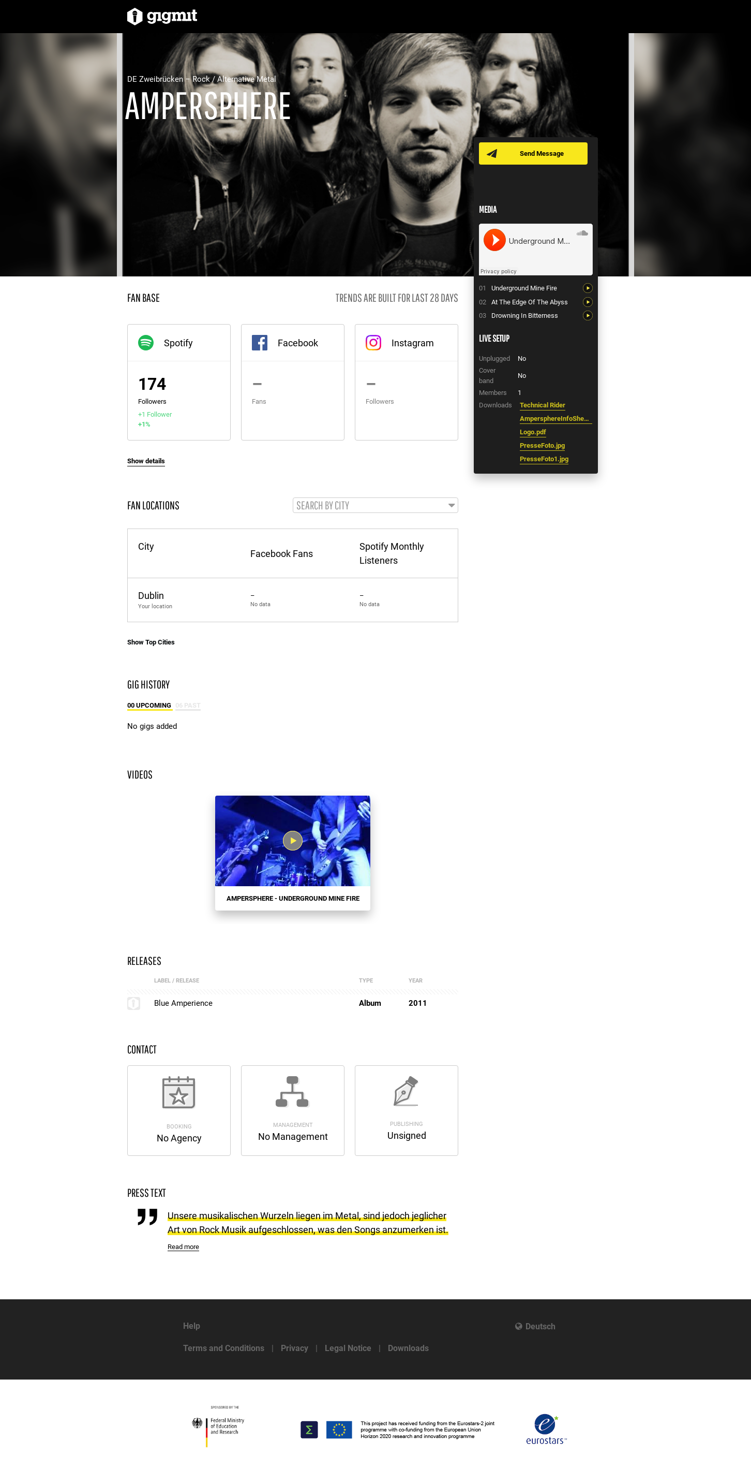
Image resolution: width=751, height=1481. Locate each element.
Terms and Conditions (223, 1348)
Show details (146, 461)
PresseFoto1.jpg (544, 459)
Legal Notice (348, 1348)
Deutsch (540, 1326)
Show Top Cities (151, 643)
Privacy (294, 1348)
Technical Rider (542, 405)
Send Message (542, 153)
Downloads (408, 1348)
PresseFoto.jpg (542, 445)
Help (191, 1326)
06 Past (188, 706)
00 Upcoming (150, 706)
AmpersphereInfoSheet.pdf (556, 418)
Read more (183, 1248)
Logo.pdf (533, 432)
